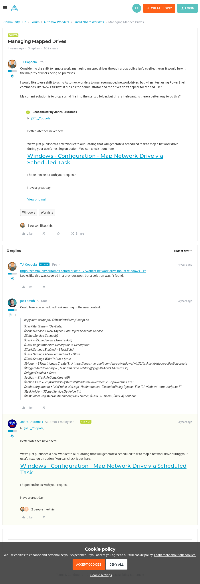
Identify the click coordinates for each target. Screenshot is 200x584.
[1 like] (36, 225)
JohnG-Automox (31, 422)
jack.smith (27, 301)
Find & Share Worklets (88, 22)
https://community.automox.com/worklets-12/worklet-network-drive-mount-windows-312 (83, 271)
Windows (28, 212)
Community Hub (15, 22)
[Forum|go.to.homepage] (14, 8)
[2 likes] (37, 509)
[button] (5, 9)
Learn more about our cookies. (175, 555)
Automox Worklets (56, 22)
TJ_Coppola (28, 62)
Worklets (47, 212)
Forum (35, 22)
